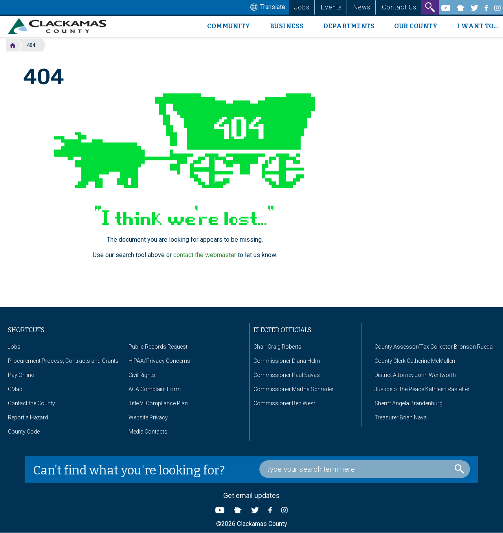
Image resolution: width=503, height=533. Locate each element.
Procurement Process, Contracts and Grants (63, 361)
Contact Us (399, 7)
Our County (415, 26)
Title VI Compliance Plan (158, 403)
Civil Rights (142, 375)
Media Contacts (148, 431)
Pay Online (21, 375)
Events (331, 7)
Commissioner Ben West (284, 403)
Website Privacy (148, 417)
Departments (349, 26)
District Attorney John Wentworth (415, 375)
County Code (24, 431)
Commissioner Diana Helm (286, 361)
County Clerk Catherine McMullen (414, 361)
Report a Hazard (28, 417)
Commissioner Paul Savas (286, 375)
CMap (15, 389)
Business (287, 26)
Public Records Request (158, 347)
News (362, 7)
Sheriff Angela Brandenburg (408, 403)
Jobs (302, 7)
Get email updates (251, 495)
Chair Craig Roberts (277, 347)
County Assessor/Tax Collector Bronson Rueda (433, 347)
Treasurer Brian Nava (400, 417)
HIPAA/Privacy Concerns (159, 361)
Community (228, 26)
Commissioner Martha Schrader (293, 389)
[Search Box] (364, 469)
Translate (266, 7)
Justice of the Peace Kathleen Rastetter (422, 389)
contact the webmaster (204, 255)
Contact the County (31, 403)
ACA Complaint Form (155, 389)
